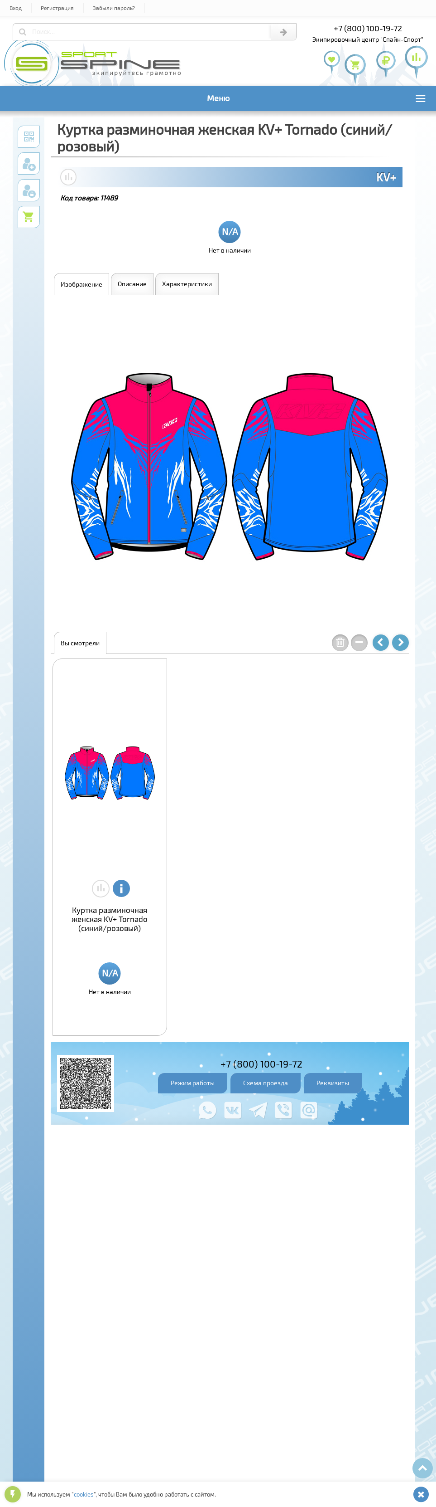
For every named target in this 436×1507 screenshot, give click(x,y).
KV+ (386, 177)
